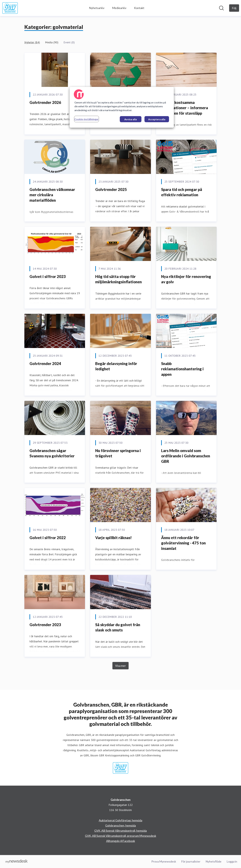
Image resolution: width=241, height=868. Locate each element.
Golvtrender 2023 (45, 624)
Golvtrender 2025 (111, 189)
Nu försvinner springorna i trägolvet (118, 453)
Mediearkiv (119, 8)
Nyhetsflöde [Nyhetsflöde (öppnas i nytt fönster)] (213, 861)
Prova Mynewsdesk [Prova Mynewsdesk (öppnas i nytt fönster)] (163, 861)
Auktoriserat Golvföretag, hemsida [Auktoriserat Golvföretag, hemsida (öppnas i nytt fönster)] (120, 820)
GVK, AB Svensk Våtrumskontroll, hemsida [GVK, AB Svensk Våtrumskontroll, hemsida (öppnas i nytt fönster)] (120, 830)
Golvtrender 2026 (45, 102)
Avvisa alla (130, 119)
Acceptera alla (156, 119)
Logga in (232, 861)
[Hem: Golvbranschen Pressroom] (10, 8)
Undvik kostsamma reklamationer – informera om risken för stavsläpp (184, 107)
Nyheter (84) (32, 42)
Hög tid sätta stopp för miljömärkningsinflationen (118, 279)
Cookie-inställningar (86, 119)
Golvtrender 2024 (45, 363)
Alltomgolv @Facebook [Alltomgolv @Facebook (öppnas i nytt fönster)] (120, 841)
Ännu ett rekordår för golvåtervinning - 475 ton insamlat (183, 543)
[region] (122, 107)
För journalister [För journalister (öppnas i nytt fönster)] (190, 861)
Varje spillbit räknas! (113, 537)
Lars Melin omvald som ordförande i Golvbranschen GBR (185, 456)
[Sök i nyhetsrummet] (221, 8)
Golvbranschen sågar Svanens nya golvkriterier (52, 453)
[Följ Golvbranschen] (234, 8)
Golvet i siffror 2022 (48, 537)
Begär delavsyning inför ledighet (116, 366)
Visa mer (120, 665)
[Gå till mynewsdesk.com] (16, 861)
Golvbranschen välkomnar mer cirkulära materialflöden (52, 195)
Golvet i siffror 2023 (48, 276)
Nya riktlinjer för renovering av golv (186, 279)
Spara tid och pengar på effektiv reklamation (181, 192)
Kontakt (139, 8)
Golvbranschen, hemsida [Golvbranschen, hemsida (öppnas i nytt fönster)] (120, 825)
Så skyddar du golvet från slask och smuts (117, 627)
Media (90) (51, 42)
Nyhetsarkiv (96, 8)
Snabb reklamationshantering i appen (182, 369)
